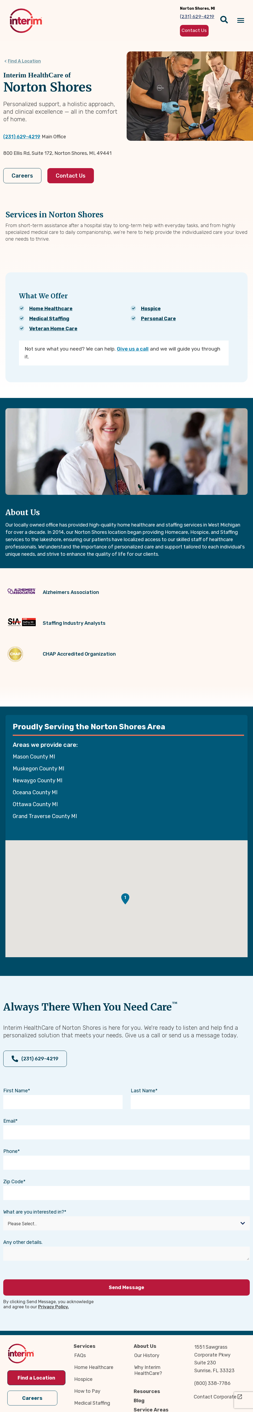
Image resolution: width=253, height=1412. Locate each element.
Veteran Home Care (53, 329)
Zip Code (13, 1182)
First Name (15, 1091)
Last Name (143, 1091)
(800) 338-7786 (212, 1383)
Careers (22, 175)
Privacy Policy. (53, 1306)
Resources (147, 1391)
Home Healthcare (51, 309)
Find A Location (24, 61)
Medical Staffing (49, 319)
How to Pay (87, 1391)
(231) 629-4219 (21, 137)
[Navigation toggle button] (240, 21)
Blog (139, 1401)
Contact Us (71, 175)
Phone (10, 1151)
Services (85, 1346)
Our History (146, 1355)
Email (9, 1121)
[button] (125, 898)
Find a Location (36, 1378)
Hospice (151, 309)
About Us (145, 1346)
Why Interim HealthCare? (148, 1370)
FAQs (80, 1355)
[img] (26, 21)
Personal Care (158, 319)
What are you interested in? (33, 1212)
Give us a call (133, 349)
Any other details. (22, 1242)
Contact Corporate (215, 1397)
